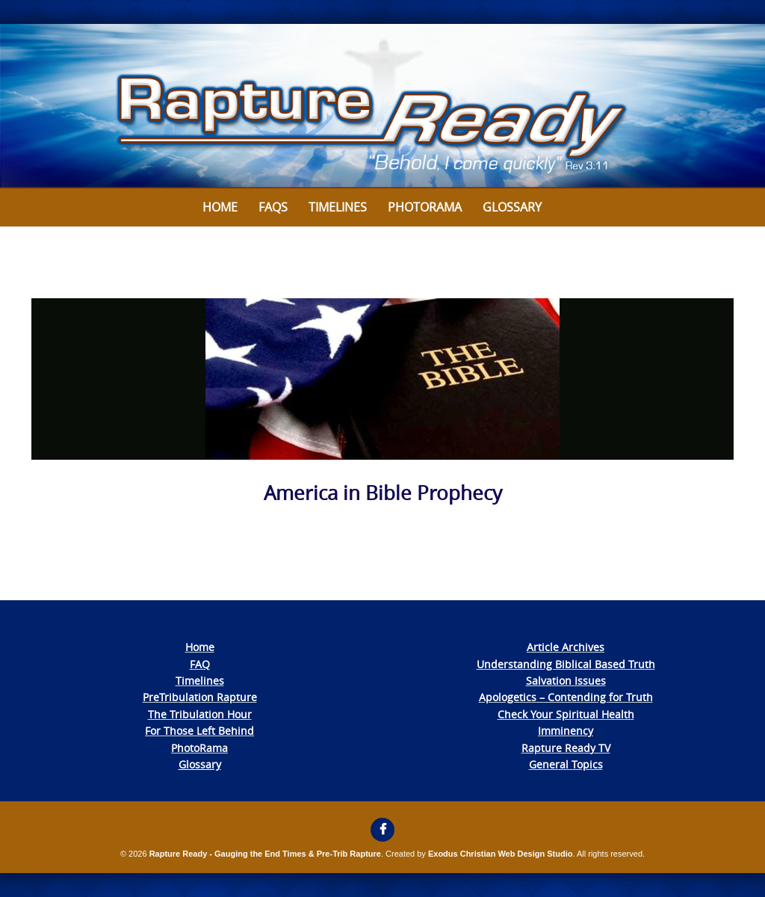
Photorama (425, 207)
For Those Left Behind (199, 731)
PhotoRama (199, 748)
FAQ (200, 664)
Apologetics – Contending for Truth (566, 697)
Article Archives (565, 647)
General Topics (566, 764)
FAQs (273, 207)
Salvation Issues (566, 680)
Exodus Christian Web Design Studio (500, 853)
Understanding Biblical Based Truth (566, 664)
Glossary (512, 207)
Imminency (565, 731)
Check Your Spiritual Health (566, 714)
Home (220, 207)
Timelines (338, 207)
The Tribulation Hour (200, 714)
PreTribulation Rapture (200, 697)
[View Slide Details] (382, 106)
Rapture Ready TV (565, 748)
